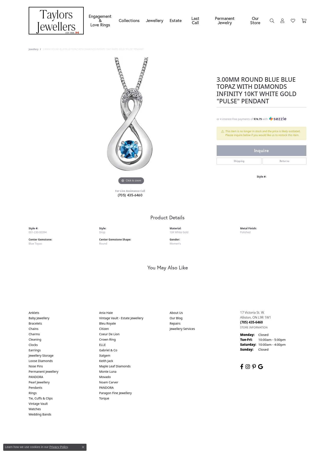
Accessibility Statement (203, 431)
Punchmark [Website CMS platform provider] (175, 445)
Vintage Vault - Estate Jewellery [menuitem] (121, 318)
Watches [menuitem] (35, 409)
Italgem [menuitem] (104, 355)
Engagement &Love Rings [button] (100, 20)
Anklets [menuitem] (34, 313)
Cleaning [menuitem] (35, 339)
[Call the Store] (251, 322)
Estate (176, 20)
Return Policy (125, 431)
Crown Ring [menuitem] (107, 339)
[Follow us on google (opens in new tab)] (260, 366)
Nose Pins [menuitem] (36, 366)
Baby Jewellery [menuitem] (39, 318)
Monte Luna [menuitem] (107, 371)
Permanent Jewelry (225, 20)
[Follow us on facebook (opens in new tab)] (241, 366)
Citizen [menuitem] (104, 329)
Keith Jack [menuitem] (106, 361)
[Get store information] (254, 327)
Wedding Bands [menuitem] (40, 414)
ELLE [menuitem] (102, 345)
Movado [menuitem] (105, 377)
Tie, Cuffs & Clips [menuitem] (41, 398)
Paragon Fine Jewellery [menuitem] (115, 393)
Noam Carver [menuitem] (108, 382)
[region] (131, 121)
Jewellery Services (182, 329)
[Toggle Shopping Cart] (303, 21)
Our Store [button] (255, 20)
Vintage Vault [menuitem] (38, 404)
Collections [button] (129, 20)
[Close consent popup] (83, 447)
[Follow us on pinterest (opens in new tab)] (254, 366)
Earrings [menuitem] (35, 350)
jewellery (33, 49)
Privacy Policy (146, 431)
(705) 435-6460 (130, 195)
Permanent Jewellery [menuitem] (43, 371)
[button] (272, 21)
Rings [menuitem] (33, 393)
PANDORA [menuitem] (36, 377)
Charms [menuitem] (34, 334)
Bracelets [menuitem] (35, 323)
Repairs (175, 323)
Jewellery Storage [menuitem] (41, 355)
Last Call (195, 20)
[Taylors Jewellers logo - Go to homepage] (57, 20)
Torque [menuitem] (104, 398)
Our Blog (176, 318)
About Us (176, 313)
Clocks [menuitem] (33, 345)
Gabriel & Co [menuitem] (108, 350)
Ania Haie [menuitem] (106, 313)
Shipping (239, 161)
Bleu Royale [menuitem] (107, 323)
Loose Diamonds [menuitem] (41, 361)
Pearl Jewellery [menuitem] (39, 382)
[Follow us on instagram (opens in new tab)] (247, 366)
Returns (284, 161)
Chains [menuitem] (33, 329)
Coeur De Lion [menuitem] (109, 334)
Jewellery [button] (154, 20)
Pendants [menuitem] (35, 388)
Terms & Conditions (172, 431)
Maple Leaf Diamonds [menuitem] (115, 366)
